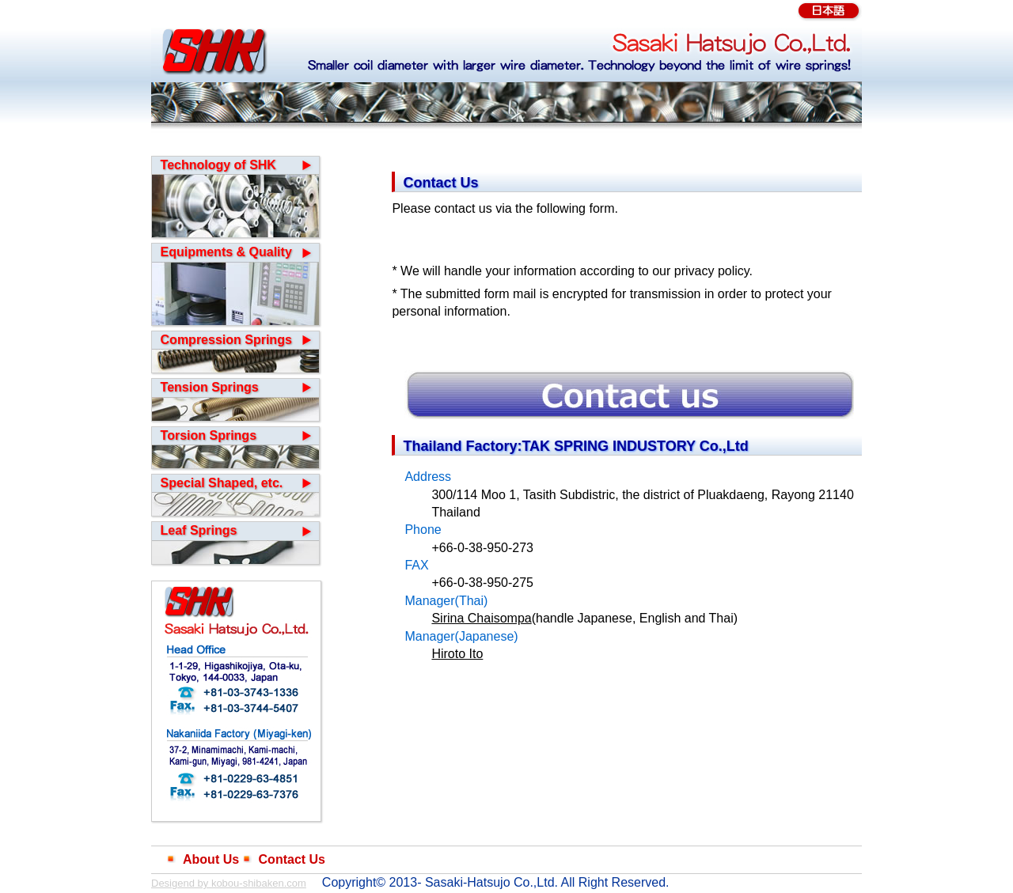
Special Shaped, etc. (222, 483)
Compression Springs (226, 339)
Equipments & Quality (226, 252)
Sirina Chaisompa (481, 618)
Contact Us (292, 859)
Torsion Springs (208, 435)
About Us (211, 859)
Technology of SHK (218, 165)
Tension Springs (210, 387)
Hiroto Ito (457, 653)
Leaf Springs (199, 530)
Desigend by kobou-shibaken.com (228, 883)
